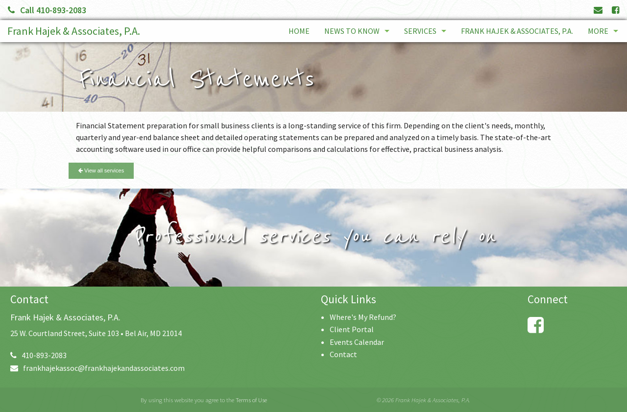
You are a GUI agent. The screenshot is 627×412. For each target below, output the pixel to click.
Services (420, 31)
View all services (101, 170)
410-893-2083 (38, 355)
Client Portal (352, 329)
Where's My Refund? (363, 317)
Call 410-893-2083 (47, 10)
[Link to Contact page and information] (598, 10)
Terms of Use (251, 400)
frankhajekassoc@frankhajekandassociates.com (97, 368)
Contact (343, 354)
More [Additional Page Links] (598, 31)
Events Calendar (357, 342)
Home (299, 31)
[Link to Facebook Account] (615, 10)
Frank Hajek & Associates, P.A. (73, 31)
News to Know (352, 31)
